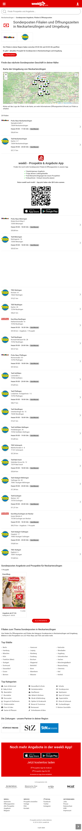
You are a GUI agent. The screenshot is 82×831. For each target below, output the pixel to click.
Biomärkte (6, 695)
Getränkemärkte (36, 689)
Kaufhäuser (34, 692)
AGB (64, 808)
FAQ (25, 806)
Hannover (33, 647)
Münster (32, 675)
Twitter (45, 804)
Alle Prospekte (41, 621)
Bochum (32, 659)
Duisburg (33, 656)
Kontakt (26, 808)
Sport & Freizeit (63, 695)
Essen (4, 672)
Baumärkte (6, 692)
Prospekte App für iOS (41, 771)
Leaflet (58, 103)
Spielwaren (61, 692)
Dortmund (5, 665)
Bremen (4, 675)
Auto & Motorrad (8, 686)
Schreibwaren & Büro (37, 710)
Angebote (7, 808)
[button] (76, 74)
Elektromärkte (7, 704)
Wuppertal (33, 663)
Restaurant (34, 707)
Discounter (6, 698)
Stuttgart (5, 663)
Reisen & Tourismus (37, 704)
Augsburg (60, 653)
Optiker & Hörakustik (37, 701)
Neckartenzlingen (7, 18)
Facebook (47, 802)
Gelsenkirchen (62, 656)
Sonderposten (62, 689)
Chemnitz (60, 669)
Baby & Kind (6, 689)
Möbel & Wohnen (36, 695)
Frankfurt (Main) (7, 659)
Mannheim (33, 672)
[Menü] (4, 4)
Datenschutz (67, 806)
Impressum (67, 811)
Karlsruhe (60, 647)
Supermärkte (62, 698)
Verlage (26, 804)
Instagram (47, 806)
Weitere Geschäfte (63, 707)
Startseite (7, 802)
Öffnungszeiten (9, 804)
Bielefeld (32, 665)
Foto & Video (7, 707)
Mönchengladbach (63, 663)
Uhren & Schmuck (63, 701)
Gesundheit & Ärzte (37, 686)
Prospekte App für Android (41, 768)
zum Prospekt (9, 55)
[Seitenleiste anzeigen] (78, 826)
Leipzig (32, 650)
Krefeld (59, 675)
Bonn (31, 669)
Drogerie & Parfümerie (10, 701)
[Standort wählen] (78, 4)
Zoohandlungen (63, 704)
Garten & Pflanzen (8, 710)
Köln (3, 656)
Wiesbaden (60, 650)
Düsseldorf (6, 669)
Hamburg (5, 650)
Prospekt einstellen (30, 802)
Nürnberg (33, 653)
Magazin (7, 811)
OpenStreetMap (67, 103)
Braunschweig (62, 665)
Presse (65, 804)
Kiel (58, 672)
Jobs (65, 802)
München (5, 653)
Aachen (59, 659)
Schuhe (60, 686)
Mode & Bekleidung (37, 698)
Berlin (46, 5)
